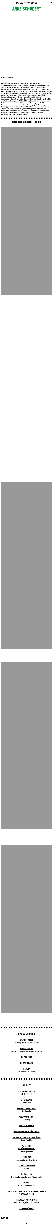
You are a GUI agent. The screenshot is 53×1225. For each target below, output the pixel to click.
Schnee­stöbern (26, 1208)
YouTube (7, 1218)
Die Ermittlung (26, 1063)
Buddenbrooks (26, 1049)
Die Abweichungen (26, 1091)
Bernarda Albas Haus (26, 1108)
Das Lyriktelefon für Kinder (27, 1132)
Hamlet (26, 1069)
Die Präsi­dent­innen (26, 1166)
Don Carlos (26, 1174)
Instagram (4, 1218)
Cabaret (26, 1183)
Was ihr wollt (26, 1040)
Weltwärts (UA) (26, 1117)
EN (51, 3)
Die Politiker (26, 1057)
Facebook (2, 1218)
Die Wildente (26, 1100)
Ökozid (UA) (26, 1157)
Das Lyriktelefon (26, 1126)
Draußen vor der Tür (26, 1200)
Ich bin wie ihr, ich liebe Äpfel (27, 1137)
